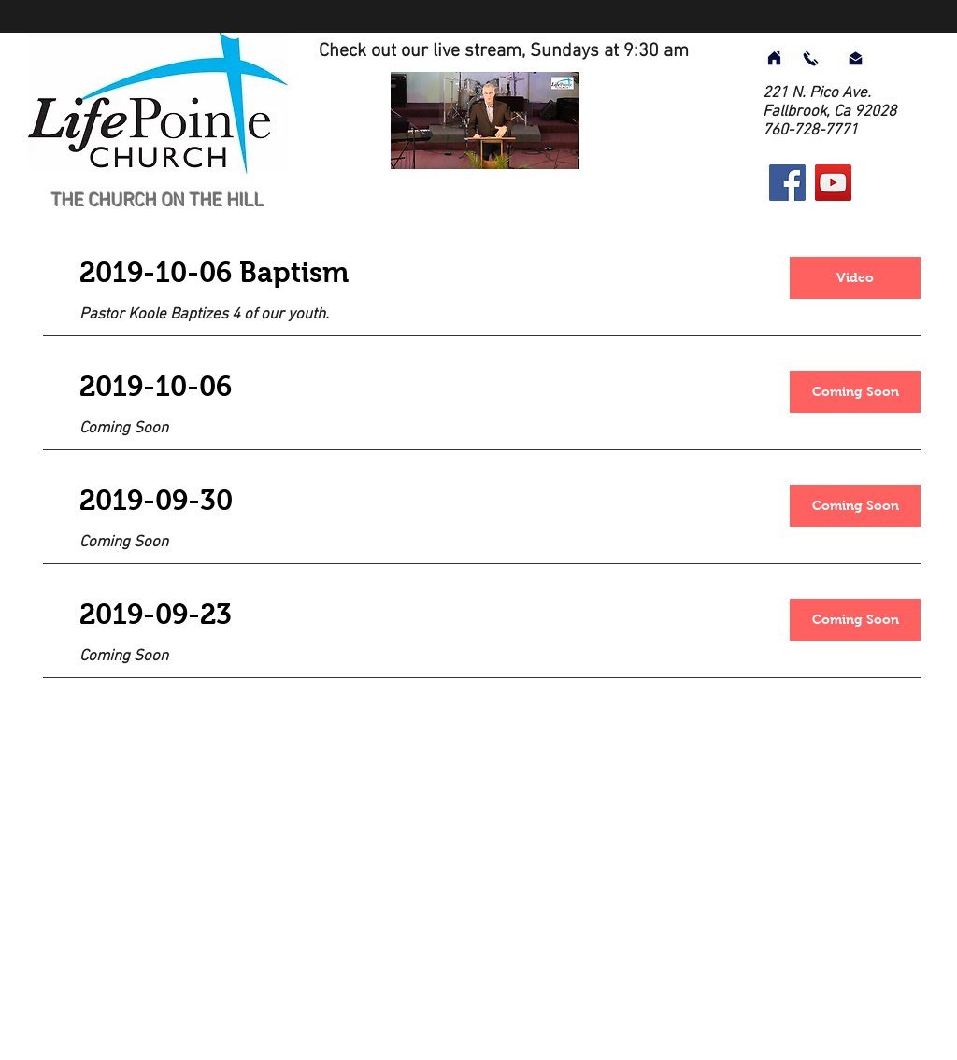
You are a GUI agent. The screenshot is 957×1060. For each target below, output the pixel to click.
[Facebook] (787, 182)
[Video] (855, 278)
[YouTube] (833, 182)
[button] (855, 392)
